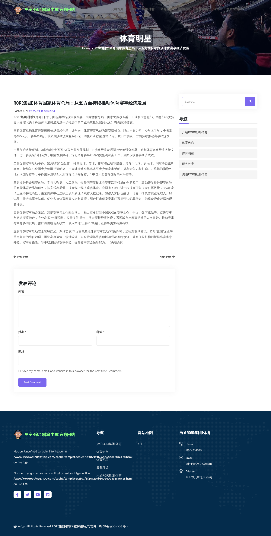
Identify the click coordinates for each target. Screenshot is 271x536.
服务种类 (202, 8)
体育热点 (166, 8)
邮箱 (100, 332)
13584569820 (194, 450)
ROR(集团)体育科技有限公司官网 (74, 526)
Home (86, 48)
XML (140, 444)
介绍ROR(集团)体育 (142, 8)
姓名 (22, 332)
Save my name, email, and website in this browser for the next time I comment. (72, 371)
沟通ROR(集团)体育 (226, 8)
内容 (21, 291)
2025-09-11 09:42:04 (42, 111)
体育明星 (184, 8)
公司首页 (117, 8)
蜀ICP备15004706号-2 (113, 526)
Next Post (167, 257)
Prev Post (21, 257)
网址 (21, 351)
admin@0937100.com (199, 463)
